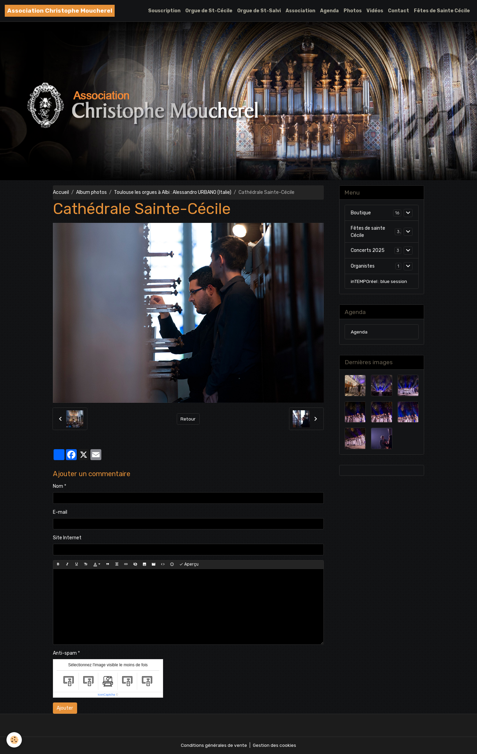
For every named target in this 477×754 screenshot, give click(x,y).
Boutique (361, 213)
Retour (188, 419)
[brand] (60, 11)
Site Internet (67, 538)
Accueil (61, 192)
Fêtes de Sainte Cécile (442, 11)
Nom (58, 486)
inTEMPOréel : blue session (379, 282)
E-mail (60, 512)
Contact (398, 11)
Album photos (91, 192)
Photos (353, 11)
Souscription (164, 11)
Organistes (363, 266)
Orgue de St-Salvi (259, 11)
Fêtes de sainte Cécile (368, 232)
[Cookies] (14, 740)
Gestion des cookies (275, 745)
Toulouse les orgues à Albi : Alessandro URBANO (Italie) (172, 192)
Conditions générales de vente (213, 745)
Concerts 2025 (368, 251)
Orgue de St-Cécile (208, 11)
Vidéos (374, 11)
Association (300, 11)
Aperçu (189, 564)
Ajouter (65, 708)
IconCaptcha (106, 694)
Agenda (329, 11)
